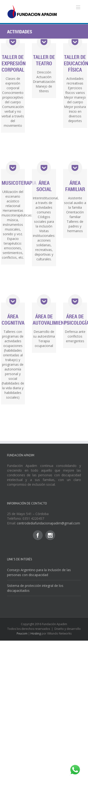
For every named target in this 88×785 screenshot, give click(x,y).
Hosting (36, 633)
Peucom (22, 633)
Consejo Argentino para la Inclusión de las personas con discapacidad (39, 572)
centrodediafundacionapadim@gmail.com (48, 523)
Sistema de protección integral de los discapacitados (35, 588)
